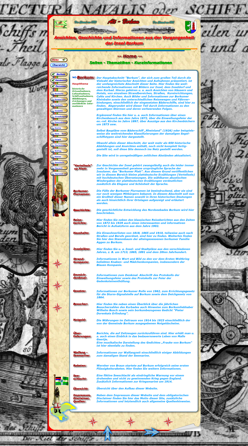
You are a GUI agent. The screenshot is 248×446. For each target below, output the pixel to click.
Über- (77, 333)
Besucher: (80, 303)
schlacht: (79, 378)
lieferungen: (82, 336)
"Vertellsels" (82, 165)
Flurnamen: (81, 193)
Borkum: (86, 77)
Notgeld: (79, 319)
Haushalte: (81, 232)
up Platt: (80, 168)
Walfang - (80, 352)
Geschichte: (81, 209)
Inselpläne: (81, 248)
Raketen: (79, 365)
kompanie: (81, 261)
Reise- (77, 219)
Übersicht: (80, 388)
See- (76, 375)
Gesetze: (79, 290)
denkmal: (80, 277)
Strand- (78, 258)
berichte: (79, 222)
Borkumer (80, 190)
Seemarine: (81, 355)
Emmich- (79, 274)
